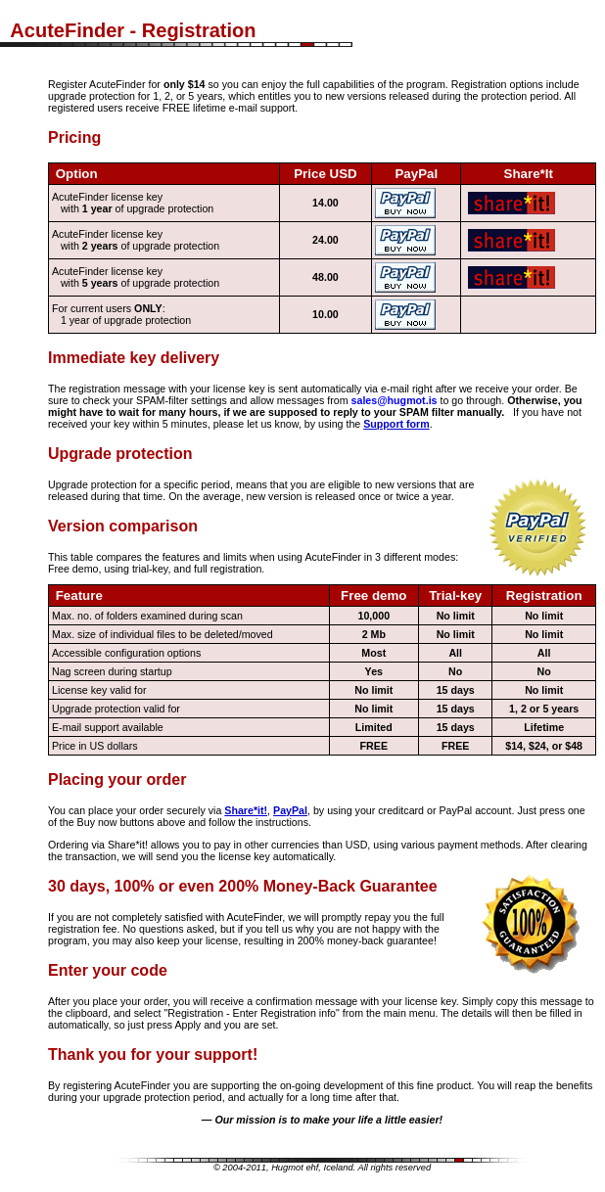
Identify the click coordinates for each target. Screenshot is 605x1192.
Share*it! (245, 810)
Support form (396, 424)
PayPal (290, 810)
